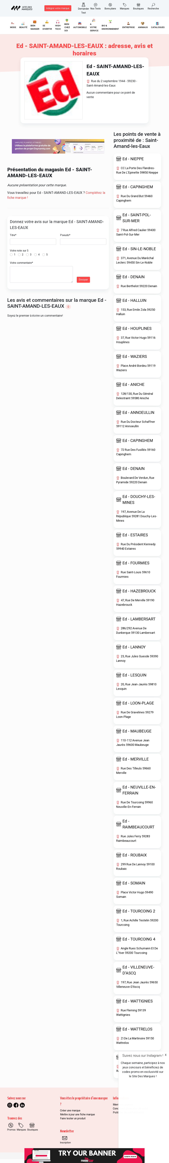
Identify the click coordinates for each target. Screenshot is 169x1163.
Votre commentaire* (21, 266)
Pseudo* (65, 239)
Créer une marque (70, 1114)
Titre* (13, 239)
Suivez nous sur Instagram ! (142, 1056)
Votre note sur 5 (19, 254)
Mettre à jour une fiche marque (77, 1118)
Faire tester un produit (72, 1122)
